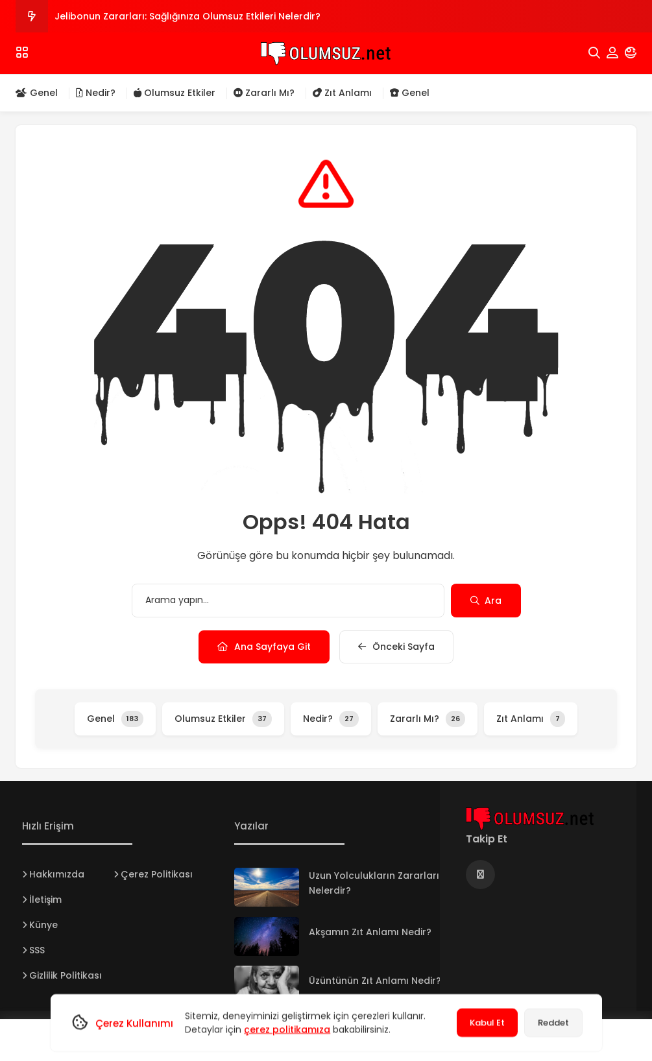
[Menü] (22, 52)
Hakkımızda (56, 874)
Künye (43, 924)
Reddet (553, 1022)
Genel (37, 92)
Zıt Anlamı (342, 92)
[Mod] (630, 53)
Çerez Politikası (157, 874)
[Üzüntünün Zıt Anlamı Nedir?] (266, 985)
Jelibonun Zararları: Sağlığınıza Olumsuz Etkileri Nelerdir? (187, 16)
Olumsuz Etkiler (174, 92)
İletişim (45, 899)
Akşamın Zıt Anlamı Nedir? (370, 931)
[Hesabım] (612, 53)
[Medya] (480, 874)
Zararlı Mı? (264, 92)
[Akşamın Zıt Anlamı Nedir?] (266, 936)
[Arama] (594, 53)
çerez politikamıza (287, 1029)
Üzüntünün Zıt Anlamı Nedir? (375, 980)
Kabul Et (487, 1022)
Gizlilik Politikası (65, 975)
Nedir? (95, 92)
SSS (37, 950)
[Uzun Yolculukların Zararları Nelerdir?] (266, 887)
